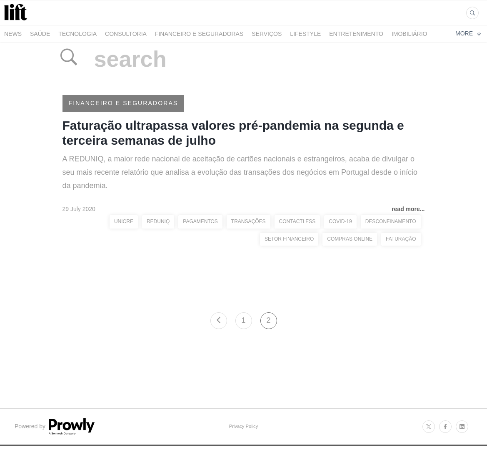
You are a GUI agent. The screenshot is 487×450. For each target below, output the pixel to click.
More (468, 33)
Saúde (40, 33)
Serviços (267, 33)
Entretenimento (356, 33)
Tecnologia (77, 33)
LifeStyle (305, 33)
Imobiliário (409, 33)
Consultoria (126, 33)
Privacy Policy (243, 426)
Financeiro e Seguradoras (199, 33)
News (13, 33)
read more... (408, 209)
